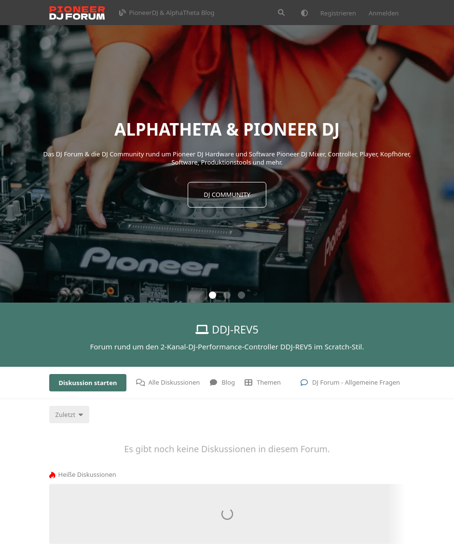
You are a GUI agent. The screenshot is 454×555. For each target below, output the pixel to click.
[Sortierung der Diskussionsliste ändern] (69, 414)
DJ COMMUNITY (227, 194)
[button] (212, 295)
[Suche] (281, 12)
